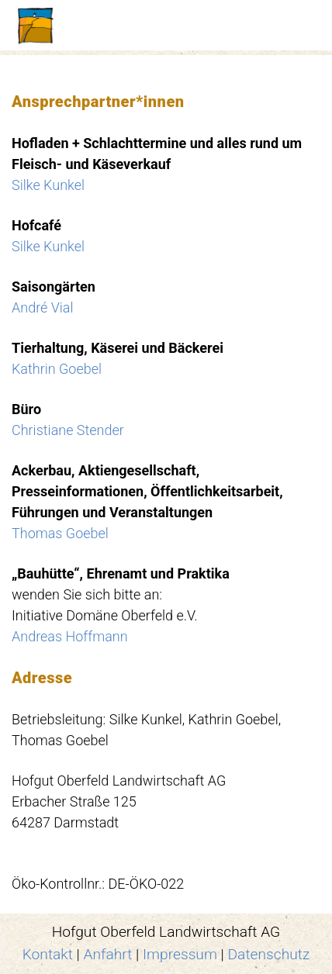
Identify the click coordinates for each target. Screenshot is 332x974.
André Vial (43, 307)
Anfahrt (108, 954)
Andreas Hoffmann (70, 636)
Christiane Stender (68, 430)
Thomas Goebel (60, 533)
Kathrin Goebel (57, 369)
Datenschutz (269, 954)
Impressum (180, 954)
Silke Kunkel (48, 185)
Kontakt (47, 954)
